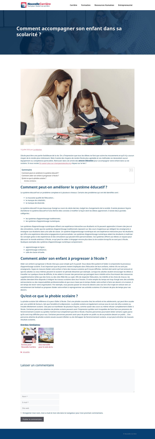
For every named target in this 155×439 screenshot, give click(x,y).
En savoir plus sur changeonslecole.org (55, 163)
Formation (85, 5)
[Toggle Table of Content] (130, 170)
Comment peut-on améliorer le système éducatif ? (40, 173)
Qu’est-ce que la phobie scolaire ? (34, 178)
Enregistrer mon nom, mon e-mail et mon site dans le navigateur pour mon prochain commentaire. (63, 413)
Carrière (73, 5)
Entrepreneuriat (125, 5)
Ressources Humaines (104, 5)
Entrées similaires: (30, 181)
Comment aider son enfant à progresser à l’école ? (40, 176)
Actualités (26, 352)
